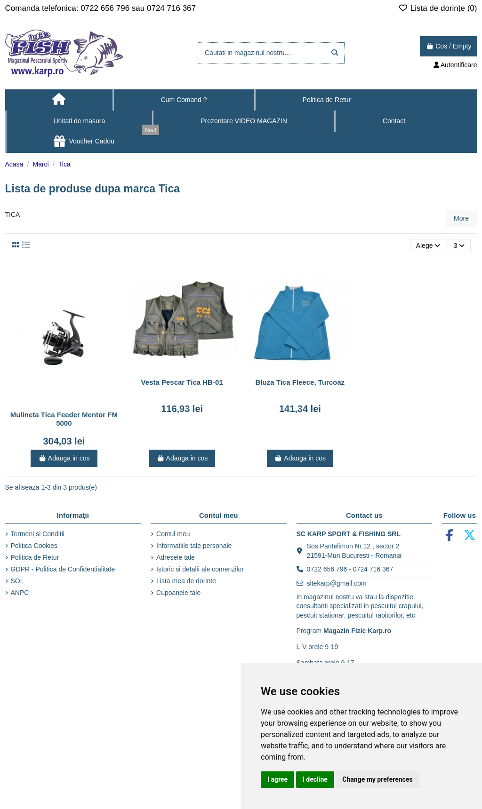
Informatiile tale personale (194, 545)
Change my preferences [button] (377, 779)
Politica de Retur (35, 557)
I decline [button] (315, 779)
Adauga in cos (63, 458)
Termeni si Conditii (37, 534)
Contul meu (173, 534)
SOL (17, 581)
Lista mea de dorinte (186, 581)
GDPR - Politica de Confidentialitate (63, 569)
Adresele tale (175, 557)
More (461, 218)
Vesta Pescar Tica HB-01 (182, 382)
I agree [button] (277, 779)
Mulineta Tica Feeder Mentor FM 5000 (64, 419)
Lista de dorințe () (437, 8)
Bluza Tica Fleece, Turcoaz (300, 382)
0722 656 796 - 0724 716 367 (350, 569)
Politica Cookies (34, 545)
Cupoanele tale (178, 592)
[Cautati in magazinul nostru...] (335, 52)
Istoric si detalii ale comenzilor (200, 569)
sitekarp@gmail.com (337, 583)
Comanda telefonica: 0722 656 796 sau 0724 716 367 (100, 8)
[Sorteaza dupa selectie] (428, 246)
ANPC (20, 592)
